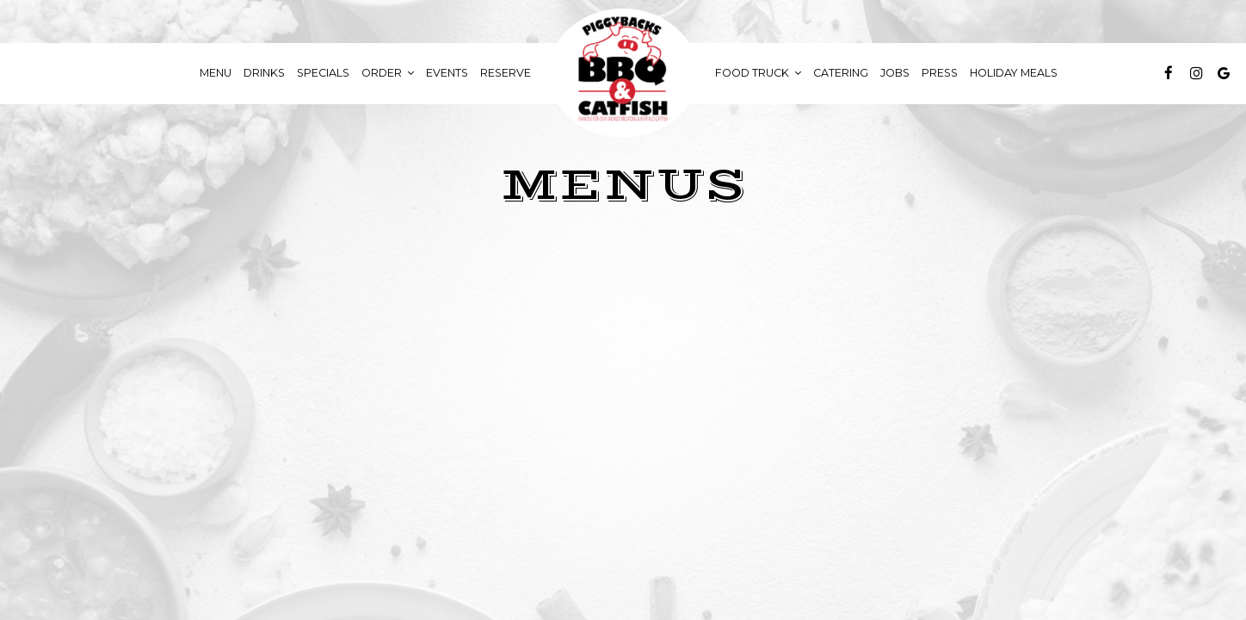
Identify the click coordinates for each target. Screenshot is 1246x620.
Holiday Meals (1014, 72)
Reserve (505, 72)
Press (940, 72)
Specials (323, 72)
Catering (840, 72)
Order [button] (387, 72)
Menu (215, 72)
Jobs (895, 72)
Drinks (264, 72)
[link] (623, 73)
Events (447, 72)
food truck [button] (758, 72)
